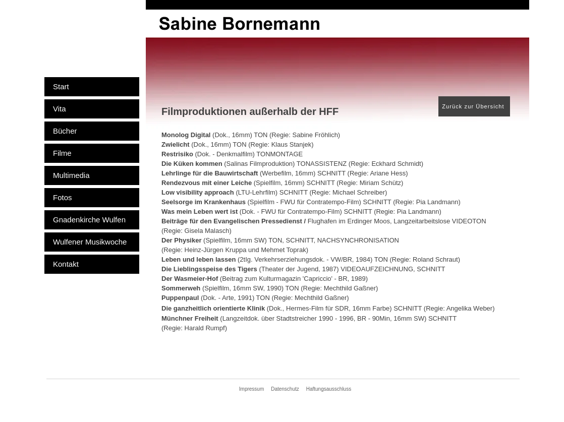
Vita (59, 108)
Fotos (62, 197)
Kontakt (66, 264)
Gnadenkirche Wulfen (89, 219)
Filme (62, 153)
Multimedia (71, 175)
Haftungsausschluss (329, 389)
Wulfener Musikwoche (90, 241)
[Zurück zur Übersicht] (474, 106)
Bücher (65, 131)
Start (61, 86)
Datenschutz (285, 389)
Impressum (251, 389)
